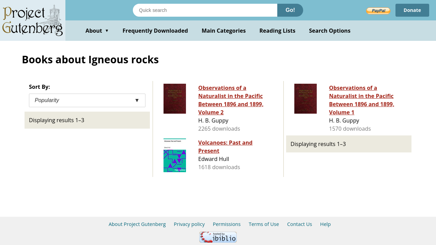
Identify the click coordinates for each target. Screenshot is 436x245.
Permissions (227, 224)
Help (325, 224)
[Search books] (205, 10)
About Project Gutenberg (137, 224)
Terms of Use (264, 224)
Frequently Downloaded (155, 30)
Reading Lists (278, 30)
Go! (290, 10)
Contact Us (299, 224)
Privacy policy (189, 224)
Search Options (330, 30)
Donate (412, 10)
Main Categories (224, 30)
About (97, 31)
